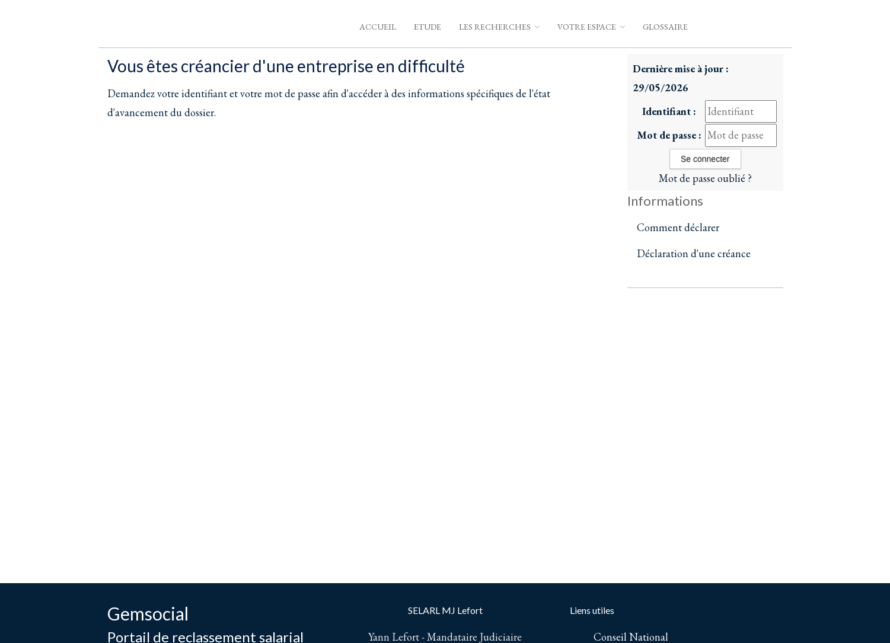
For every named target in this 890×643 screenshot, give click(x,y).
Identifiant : (669, 111)
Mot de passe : (669, 135)
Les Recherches (499, 26)
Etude (427, 26)
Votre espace (591, 26)
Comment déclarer (678, 227)
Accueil (377, 26)
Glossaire (665, 26)
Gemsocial (148, 613)
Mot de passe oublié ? (705, 178)
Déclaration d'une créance (694, 253)
